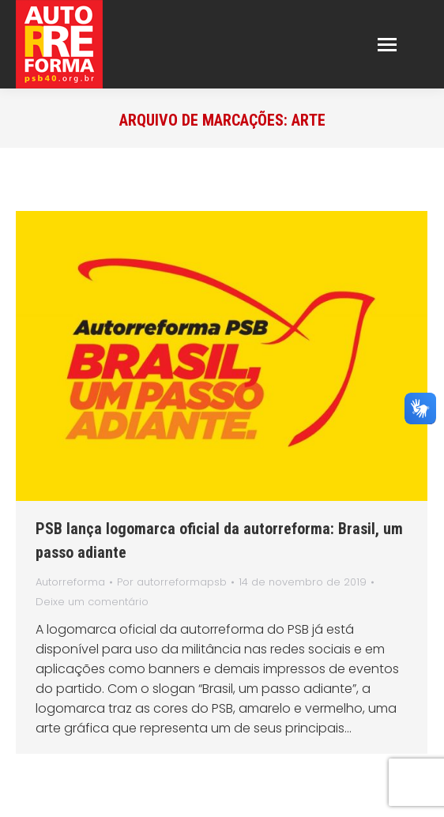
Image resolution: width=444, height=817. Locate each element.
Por (172, 581)
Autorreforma (70, 581)
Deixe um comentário (92, 601)
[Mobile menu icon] (387, 45)
